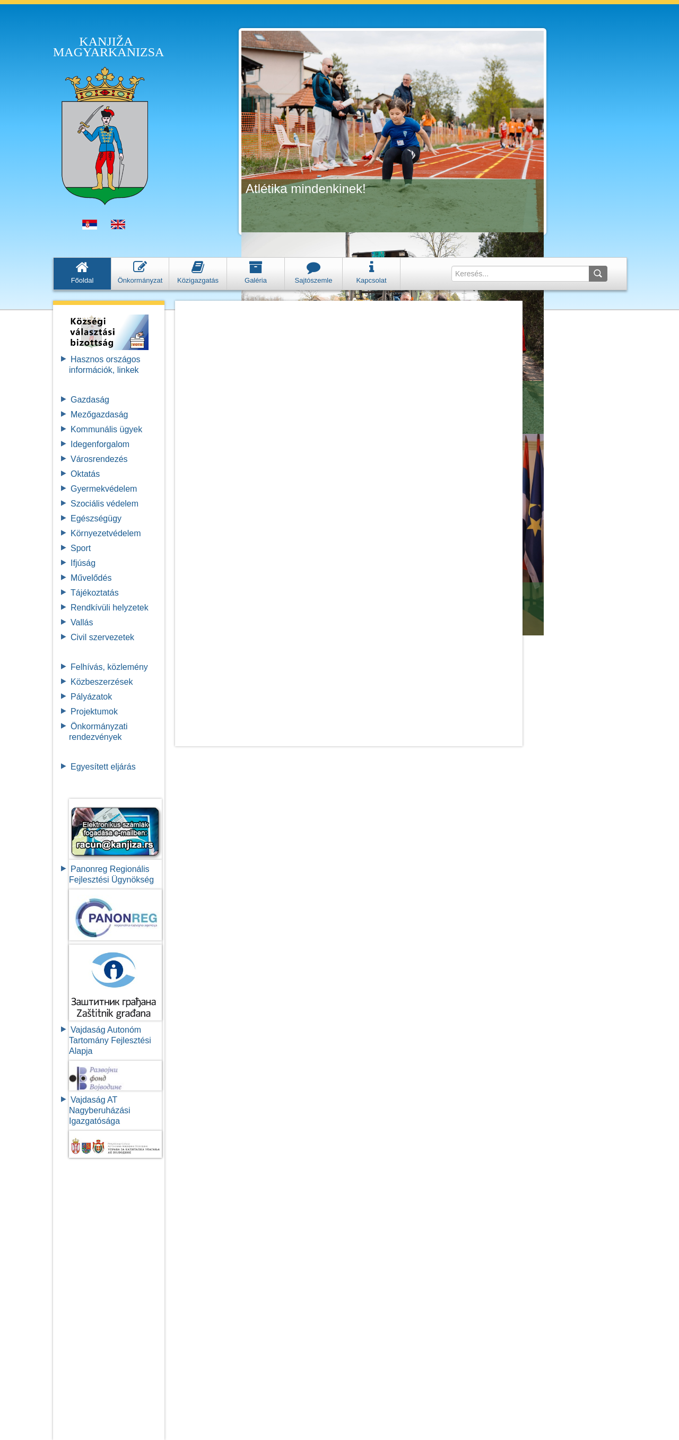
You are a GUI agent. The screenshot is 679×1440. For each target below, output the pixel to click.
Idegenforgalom (100, 444)
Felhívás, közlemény (109, 666)
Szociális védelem (104, 503)
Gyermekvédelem (104, 488)
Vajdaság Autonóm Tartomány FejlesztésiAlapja (110, 1040)
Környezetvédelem (106, 533)
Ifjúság (83, 563)
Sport (81, 548)
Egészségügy (96, 518)
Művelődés (91, 577)
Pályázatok (91, 696)
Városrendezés (99, 459)
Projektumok (94, 711)
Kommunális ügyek (106, 429)
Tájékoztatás (95, 592)
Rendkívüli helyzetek (110, 607)
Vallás (82, 622)
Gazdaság (90, 399)
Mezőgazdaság (99, 414)
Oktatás (85, 473)
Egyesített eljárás (103, 766)
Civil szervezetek (102, 637)
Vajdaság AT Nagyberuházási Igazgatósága (99, 1110)
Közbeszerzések (102, 681)
